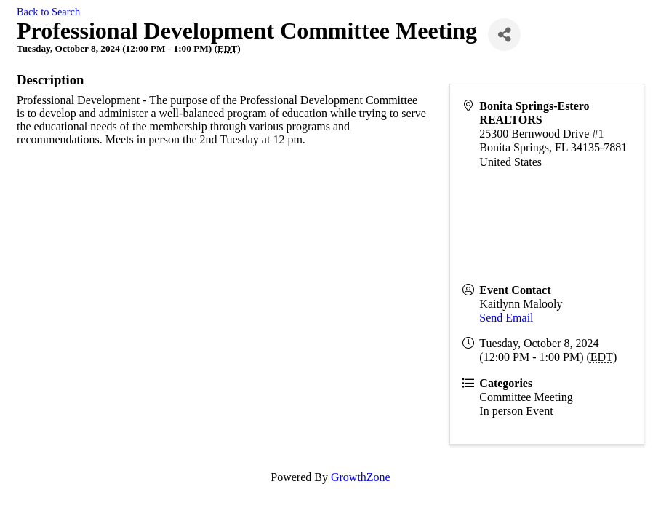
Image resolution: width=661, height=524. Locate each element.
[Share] (504, 34)
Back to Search (48, 11)
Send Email (506, 317)
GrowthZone (360, 477)
